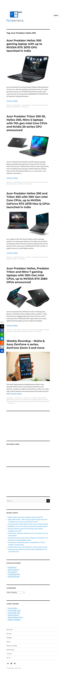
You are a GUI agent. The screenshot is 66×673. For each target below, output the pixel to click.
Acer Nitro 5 (33, 182)
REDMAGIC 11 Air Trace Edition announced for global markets (28, 526)
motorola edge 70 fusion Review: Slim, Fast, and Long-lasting (28, 524)
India (25, 105)
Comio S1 (29, 399)
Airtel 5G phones (13, 570)
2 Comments (24, 106)
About (8, 641)
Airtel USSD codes (14, 576)
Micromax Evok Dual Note (16, 401)
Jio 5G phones (12, 572)
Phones (8, 633)
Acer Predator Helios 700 (13, 331)
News (29, 105)
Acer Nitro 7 (32, 329)
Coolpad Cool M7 (36, 399)
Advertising (10, 649)
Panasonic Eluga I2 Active (34, 401)
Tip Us (8, 658)
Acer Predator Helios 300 (38, 105)
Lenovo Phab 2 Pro (14, 613)
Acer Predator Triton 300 (26, 331)
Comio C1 (18, 399)
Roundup (26, 398)
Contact (9, 653)
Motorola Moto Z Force (15, 617)
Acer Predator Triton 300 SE (16, 184)
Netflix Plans (12, 567)
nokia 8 (25, 401)
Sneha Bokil (9, 398)
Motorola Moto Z (13, 615)
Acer (22, 105)
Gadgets (9, 637)
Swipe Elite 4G (45, 401)
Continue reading (12, 101)
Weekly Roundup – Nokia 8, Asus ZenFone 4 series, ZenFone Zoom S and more (25, 344)
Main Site (9, 629)
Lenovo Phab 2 (13, 608)
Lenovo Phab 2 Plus (14, 610)
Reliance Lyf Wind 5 (14, 619)
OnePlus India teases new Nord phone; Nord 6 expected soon (27, 547)
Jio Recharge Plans (14, 574)
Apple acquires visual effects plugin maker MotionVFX (25, 517)
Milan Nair (9, 105)
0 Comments (37, 331)
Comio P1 (23, 399)
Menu (56, 15)
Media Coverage (11, 645)
